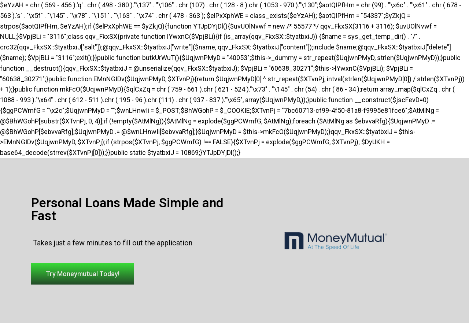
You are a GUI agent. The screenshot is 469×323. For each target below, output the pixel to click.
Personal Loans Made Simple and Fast (127, 209)
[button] (82, 274)
